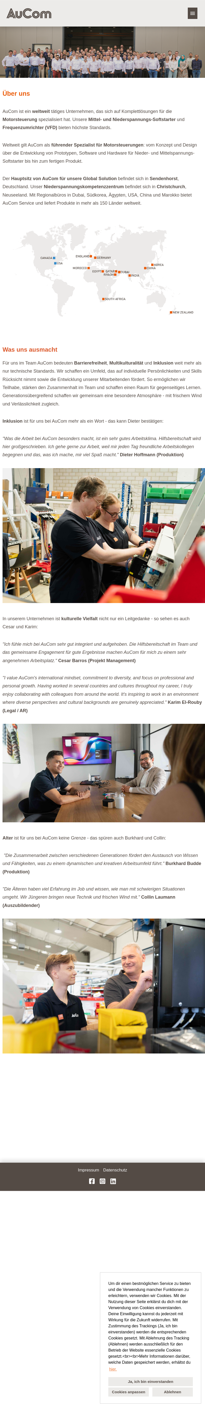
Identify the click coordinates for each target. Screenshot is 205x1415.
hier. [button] (113, 1369)
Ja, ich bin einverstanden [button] (150, 1381)
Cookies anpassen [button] (128, 1392)
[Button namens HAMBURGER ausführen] (192, 13)
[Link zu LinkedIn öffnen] (113, 1181)
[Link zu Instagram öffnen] (102, 1181)
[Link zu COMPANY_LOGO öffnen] (28, 13)
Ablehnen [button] (172, 1392)
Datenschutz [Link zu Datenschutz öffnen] (115, 1170)
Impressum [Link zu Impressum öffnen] (88, 1170)
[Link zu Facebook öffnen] (92, 1181)
